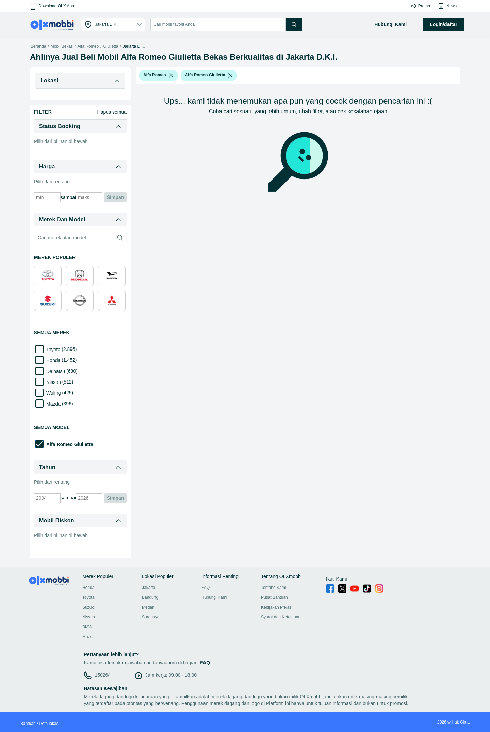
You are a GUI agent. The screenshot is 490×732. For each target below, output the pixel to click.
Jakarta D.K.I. (135, 46)
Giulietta (110, 46)
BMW (87, 627)
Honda (88, 587)
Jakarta (148, 587)
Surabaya (150, 617)
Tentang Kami (273, 587)
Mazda (88, 636)
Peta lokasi (49, 723)
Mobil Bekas (62, 46)
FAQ (205, 587)
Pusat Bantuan (274, 597)
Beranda (38, 46)
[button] (51, 6)
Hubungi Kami (214, 597)
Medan (148, 607)
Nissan (88, 617)
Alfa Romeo (88, 46)
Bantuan (28, 723)
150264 (103, 675)
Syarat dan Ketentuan (280, 617)
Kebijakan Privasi (276, 607)
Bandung (150, 597)
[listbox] (171, 75)
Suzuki (88, 607)
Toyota (88, 597)
